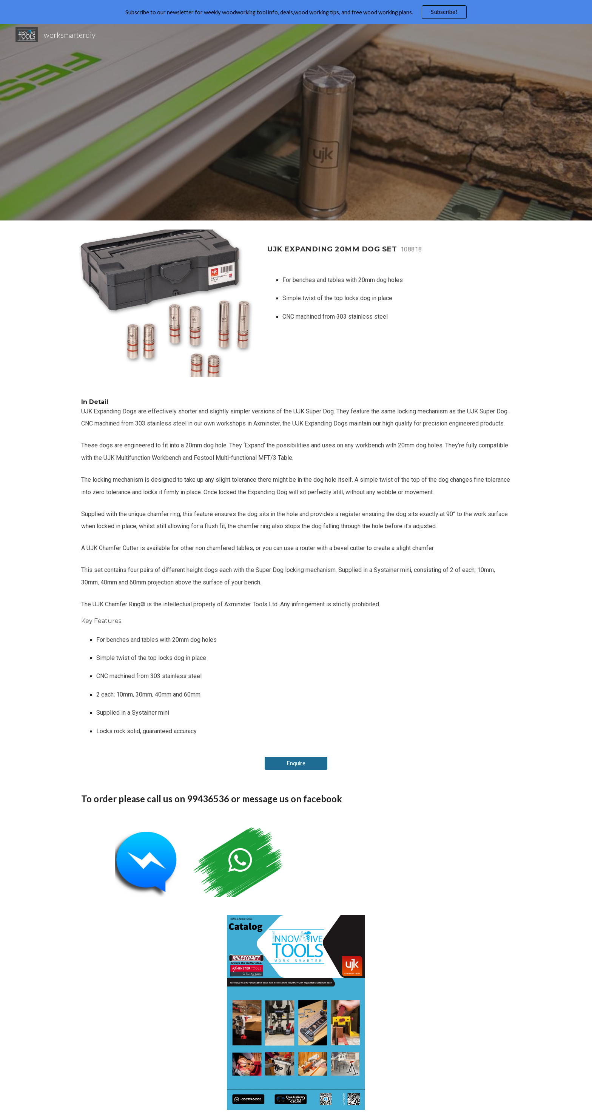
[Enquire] (296, 763)
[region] (296, 12)
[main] (389, 245)
